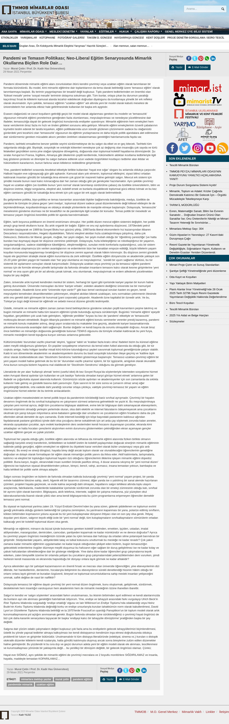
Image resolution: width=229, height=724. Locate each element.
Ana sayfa (9, 31)
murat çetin (62, 679)
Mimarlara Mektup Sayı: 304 (186, 228)
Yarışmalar (28, 37)
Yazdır (177, 67)
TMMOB (140, 712)
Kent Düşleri (155, 37)
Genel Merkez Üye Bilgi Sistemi (188, 31)
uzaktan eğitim (45, 684)
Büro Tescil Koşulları (181, 303)
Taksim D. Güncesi (99, 37)
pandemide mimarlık (20, 684)
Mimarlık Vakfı (192, 712)
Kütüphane (47, 37)
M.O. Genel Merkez (164, 712)
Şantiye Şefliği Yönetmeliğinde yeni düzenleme (197, 270)
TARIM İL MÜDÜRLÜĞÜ (184, 205)
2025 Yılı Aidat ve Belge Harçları (189, 315)
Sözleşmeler (177, 321)
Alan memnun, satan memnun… (160, 45)
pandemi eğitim (82, 679)
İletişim (224, 712)
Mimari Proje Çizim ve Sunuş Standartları (194, 264)
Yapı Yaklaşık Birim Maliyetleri (187, 283)
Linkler (210, 712)
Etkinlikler (9, 37)
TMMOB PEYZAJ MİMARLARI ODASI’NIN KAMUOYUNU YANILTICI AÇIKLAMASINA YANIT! (195, 175)
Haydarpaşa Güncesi (129, 37)
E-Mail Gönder (198, 67)
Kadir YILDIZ (25, 715)
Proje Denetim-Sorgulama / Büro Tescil (195, 37)
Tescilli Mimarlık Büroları (184, 165)
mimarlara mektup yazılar (36, 679)
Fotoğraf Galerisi (71, 37)
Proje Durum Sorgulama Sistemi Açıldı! (193, 185)
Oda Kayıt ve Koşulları (182, 277)
